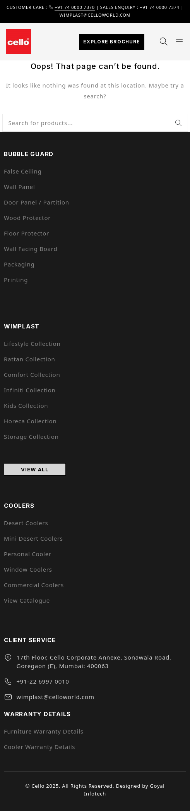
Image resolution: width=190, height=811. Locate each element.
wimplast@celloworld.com (95, 15)
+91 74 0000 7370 (75, 7)
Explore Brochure (111, 42)
